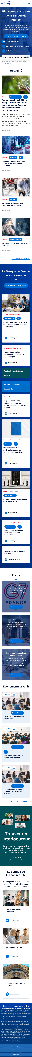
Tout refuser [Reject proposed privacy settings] (16, 1050)
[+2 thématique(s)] (25, 97)
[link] (10, 41)
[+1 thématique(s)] (21, 157)
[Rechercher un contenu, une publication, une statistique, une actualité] (16, 57)
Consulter (7, 375)
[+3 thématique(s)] (19, 527)
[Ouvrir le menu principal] (2, 3)
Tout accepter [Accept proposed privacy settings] (16, 1046)
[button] (29, 3)
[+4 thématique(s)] (18, 318)
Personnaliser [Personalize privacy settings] (16, 1054)
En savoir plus (8, 389)
